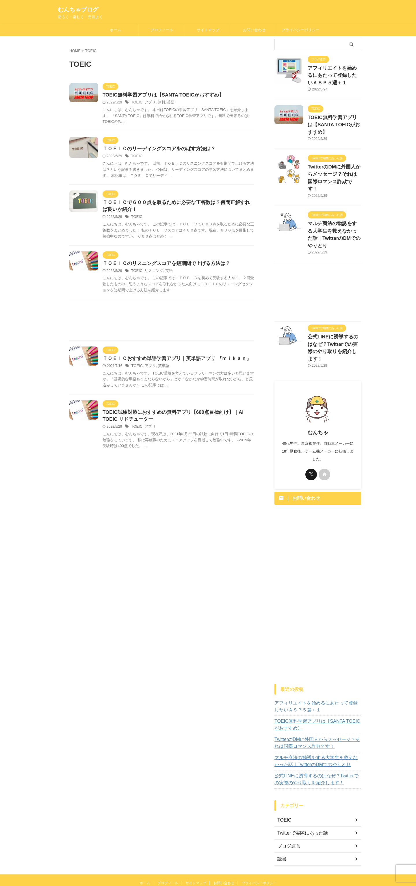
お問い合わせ (254, 30)
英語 (168, 103)
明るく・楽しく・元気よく (208, 869)
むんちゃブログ (78, 9)
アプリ (149, 103)
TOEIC (136, 103)
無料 (159, 103)
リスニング (152, 273)
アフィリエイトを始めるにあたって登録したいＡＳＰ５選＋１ (334, 74)
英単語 (161, 369)
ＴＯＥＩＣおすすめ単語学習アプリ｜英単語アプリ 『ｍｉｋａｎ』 (172, 361)
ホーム (115, 30)
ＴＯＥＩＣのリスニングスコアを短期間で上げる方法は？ (163, 265)
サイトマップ (208, 30)
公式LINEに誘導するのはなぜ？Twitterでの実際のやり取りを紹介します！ (332, 318)
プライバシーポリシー (300, 30)
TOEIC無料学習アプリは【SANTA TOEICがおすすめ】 (160, 95)
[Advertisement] (161, 323)
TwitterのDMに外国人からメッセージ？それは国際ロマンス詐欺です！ (334, 168)
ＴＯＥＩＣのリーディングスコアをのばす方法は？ (156, 149)
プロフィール (162, 30)
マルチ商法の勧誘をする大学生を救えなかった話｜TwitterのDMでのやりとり (334, 214)
